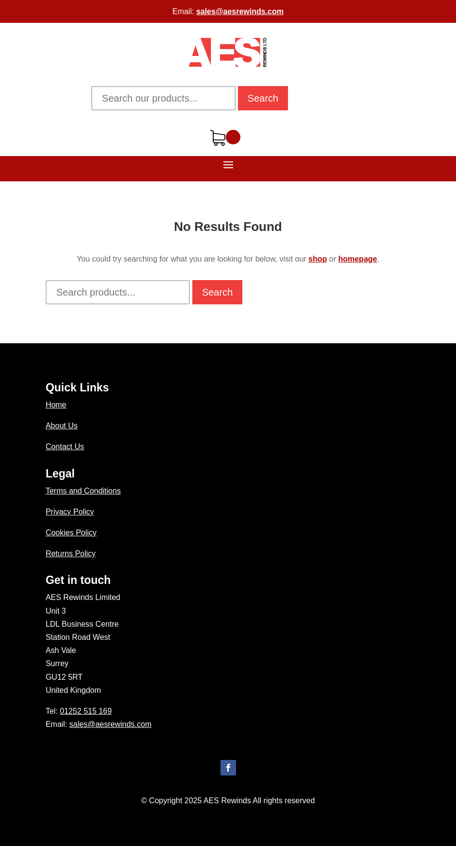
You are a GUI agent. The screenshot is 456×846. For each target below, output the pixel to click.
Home (56, 405)
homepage (357, 259)
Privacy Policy (70, 512)
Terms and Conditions (83, 491)
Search (263, 98)
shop (317, 259)
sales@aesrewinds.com (240, 11)
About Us (62, 426)
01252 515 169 (86, 711)
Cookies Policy (71, 533)
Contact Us (65, 446)
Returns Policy (71, 553)
